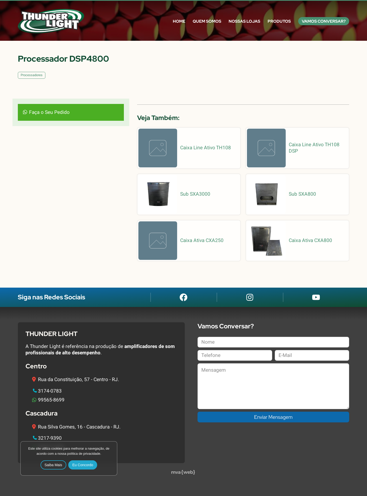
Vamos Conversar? (324, 21)
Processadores (32, 75)
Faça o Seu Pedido (49, 112)
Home (179, 21)
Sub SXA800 (302, 194)
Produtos (279, 21)
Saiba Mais (53, 465)
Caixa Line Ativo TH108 (205, 148)
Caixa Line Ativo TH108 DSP (314, 148)
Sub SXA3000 (195, 194)
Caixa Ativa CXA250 (202, 240)
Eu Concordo (82, 465)
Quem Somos (207, 21)
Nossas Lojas (244, 21)
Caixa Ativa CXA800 (310, 240)
